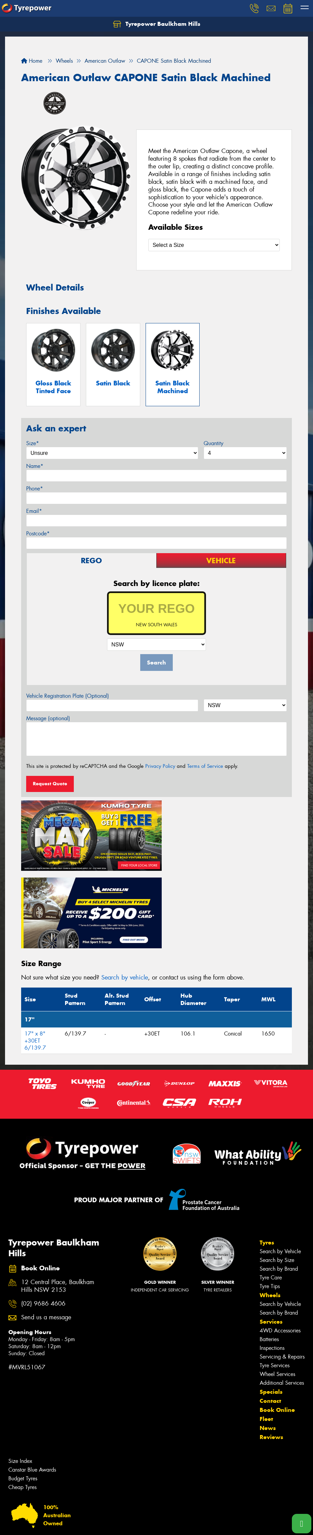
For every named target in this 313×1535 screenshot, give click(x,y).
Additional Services (282, 1301)
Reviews (271, 1356)
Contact (270, 1319)
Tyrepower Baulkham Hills (156, 24)
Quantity (213, 443)
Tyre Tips (270, 1205)
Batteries (269, 1258)
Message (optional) (48, 718)
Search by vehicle (124, 896)
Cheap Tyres (22, 1406)
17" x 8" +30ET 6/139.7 (35, 959)
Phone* (34, 488)
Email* (34, 511)
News (268, 1347)
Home (31, 60)
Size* (32, 443)
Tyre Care (271, 1196)
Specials (271, 1310)
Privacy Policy (160, 766)
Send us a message (46, 1236)
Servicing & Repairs (282, 1275)
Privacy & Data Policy (48, 1524)
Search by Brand (279, 1187)
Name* (34, 466)
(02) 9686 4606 (43, 1222)
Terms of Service (205, 766)
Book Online (277, 1328)
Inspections (272, 1266)
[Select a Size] (214, 245)
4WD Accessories (280, 1249)
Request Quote (50, 784)
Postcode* (38, 533)
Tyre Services (275, 1284)
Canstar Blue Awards (32, 1388)
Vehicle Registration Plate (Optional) (67, 695)
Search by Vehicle (280, 1170)
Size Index (20, 1379)
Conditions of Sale (89, 1524)
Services (271, 1240)
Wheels (270, 1214)
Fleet (266, 1337)
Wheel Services (277, 1292)
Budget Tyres (22, 1397)
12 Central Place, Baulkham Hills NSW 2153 (57, 1205)
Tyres (267, 1161)
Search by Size (277, 1178)
